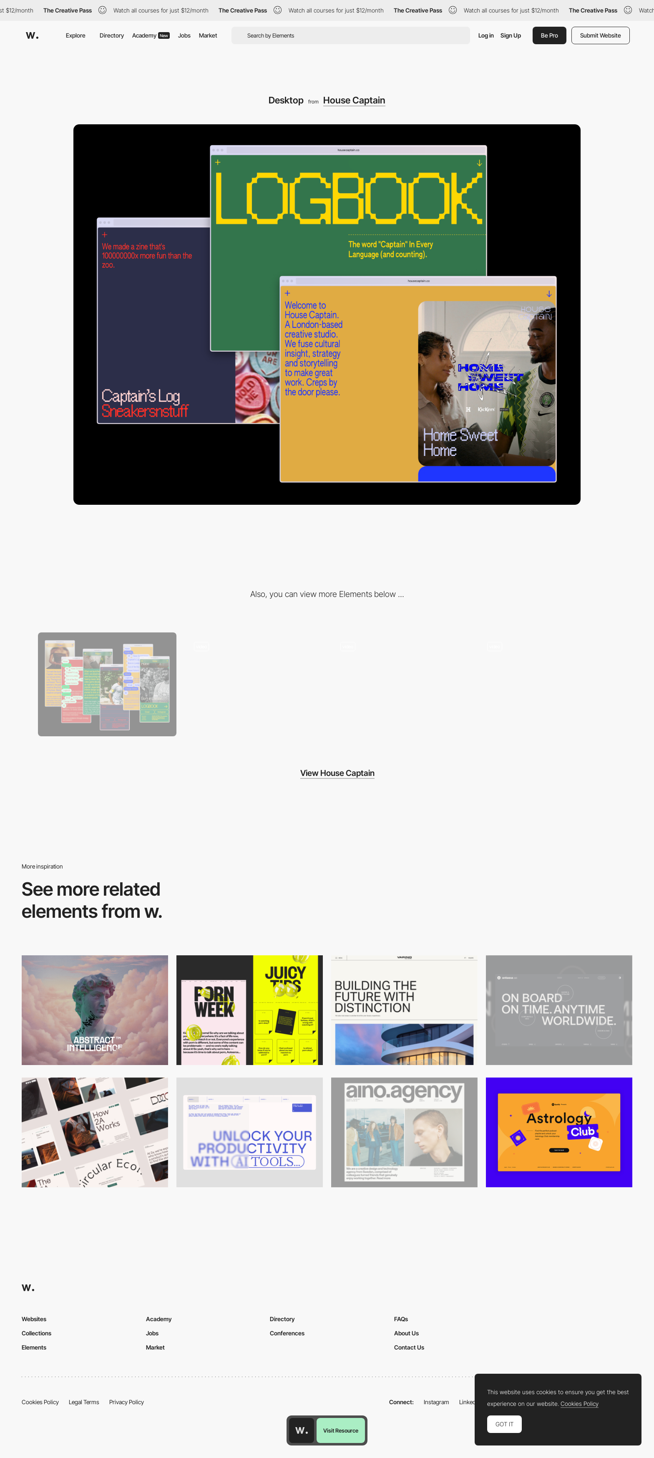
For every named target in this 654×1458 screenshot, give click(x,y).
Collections (36, 1333)
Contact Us (409, 1347)
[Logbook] (547, 684)
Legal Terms (84, 1401)
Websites (34, 1318)
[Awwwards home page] (301, 1430)
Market (208, 35)
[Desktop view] (249, 1010)
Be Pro (549, 35)
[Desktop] (95, 1010)
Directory (112, 35)
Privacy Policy (126, 1401)
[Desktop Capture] (559, 1132)
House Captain (354, 100)
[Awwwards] (32, 35)
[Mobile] (107, 684)
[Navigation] (254, 684)
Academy (151, 35)
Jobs (184, 35)
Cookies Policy (40, 1401)
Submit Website (600, 35)
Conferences (287, 1333)
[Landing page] (400, 684)
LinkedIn (469, 1401)
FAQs (401, 1318)
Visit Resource (340, 1430)
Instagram (436, 1401)
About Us (406, 1333)
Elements (34, 1347)
